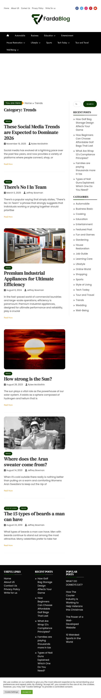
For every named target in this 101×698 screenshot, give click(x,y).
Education (48, 35)
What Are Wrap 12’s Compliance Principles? (85, 154)
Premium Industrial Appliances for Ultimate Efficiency (29, 279)
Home (6, 8)
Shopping (81, 274)
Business (34, 35)
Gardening (82, 239)
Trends (8, 121)
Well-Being (11, 49)
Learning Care (84, 258)
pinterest (90, 8)
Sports (49, 42)
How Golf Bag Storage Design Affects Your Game (45, 585)
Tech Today (62, 42)
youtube (95, 8)
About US (15, 8)
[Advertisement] (50, 73)
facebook (77, 8)
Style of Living (11, 508)
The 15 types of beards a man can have (34, 516)
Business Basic (84, 208)
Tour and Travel (82, 42)
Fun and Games (85, 234)
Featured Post (84, 229)
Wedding (81, 305)
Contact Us (25, 8)
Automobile (20, 35)
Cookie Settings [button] (11, 692)
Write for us (50, 8)
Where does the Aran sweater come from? (26, 462)
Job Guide (82, 253)
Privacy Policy (37, 8)
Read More (8, 164)
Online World (83, 269)
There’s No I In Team (25, 187)
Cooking (81, 214)
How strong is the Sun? (28, 379)
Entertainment (67, 35)
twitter (81, 8)
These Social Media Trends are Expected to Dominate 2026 (32, 132)
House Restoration (14, 42)
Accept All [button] (26, 692)
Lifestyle (34, 42)
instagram (86, 8)
